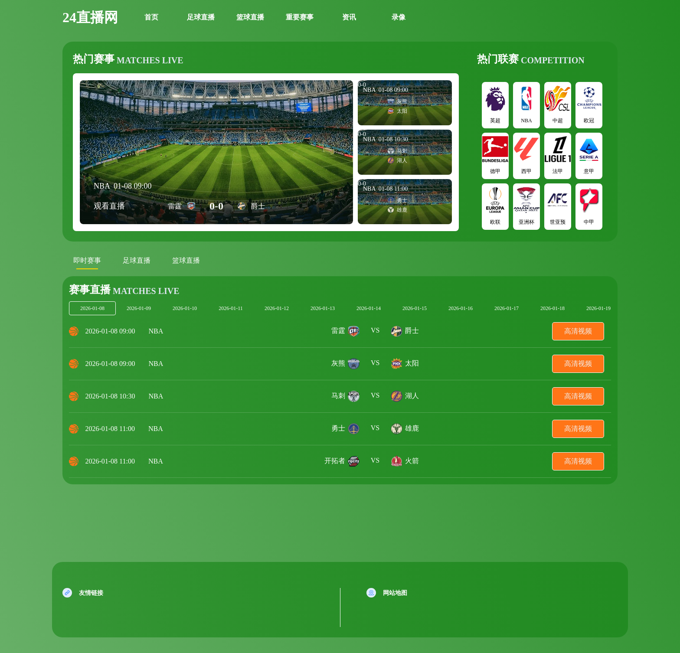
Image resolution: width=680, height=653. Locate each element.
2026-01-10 (185, 308)
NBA (156, 331)
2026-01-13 (323, 308)
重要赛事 (300, 17)
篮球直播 (250, 17)
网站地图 (395, 593)
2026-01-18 (552, 308)
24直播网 (90, 17)
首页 (151, 17)
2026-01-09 (139, 308)
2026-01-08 (92, 308)
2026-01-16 (460, 308)
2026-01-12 (277, 308)
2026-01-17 (506, 308)
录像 (398, 17)
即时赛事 (87, 260)
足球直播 (201, 17)
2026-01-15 (414, 308)
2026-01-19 (598, 308)
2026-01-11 (231, 308)
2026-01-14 (368, 308)
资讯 (349, 17)
